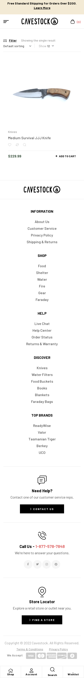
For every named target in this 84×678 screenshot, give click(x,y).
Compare (17, 144)
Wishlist (73, 674)
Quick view (24, 144)
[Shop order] (17, 46)
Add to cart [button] (67, 156)
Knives (12, 132)
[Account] (31, 670)
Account (31, 674)
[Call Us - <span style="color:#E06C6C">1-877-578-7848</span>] (42, 536)
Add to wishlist (9, 144)
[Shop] (10, 670)
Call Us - (42, 546)
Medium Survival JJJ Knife (29, 138)
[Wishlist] (73, 670)
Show (42, 46)
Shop (10, 674)
